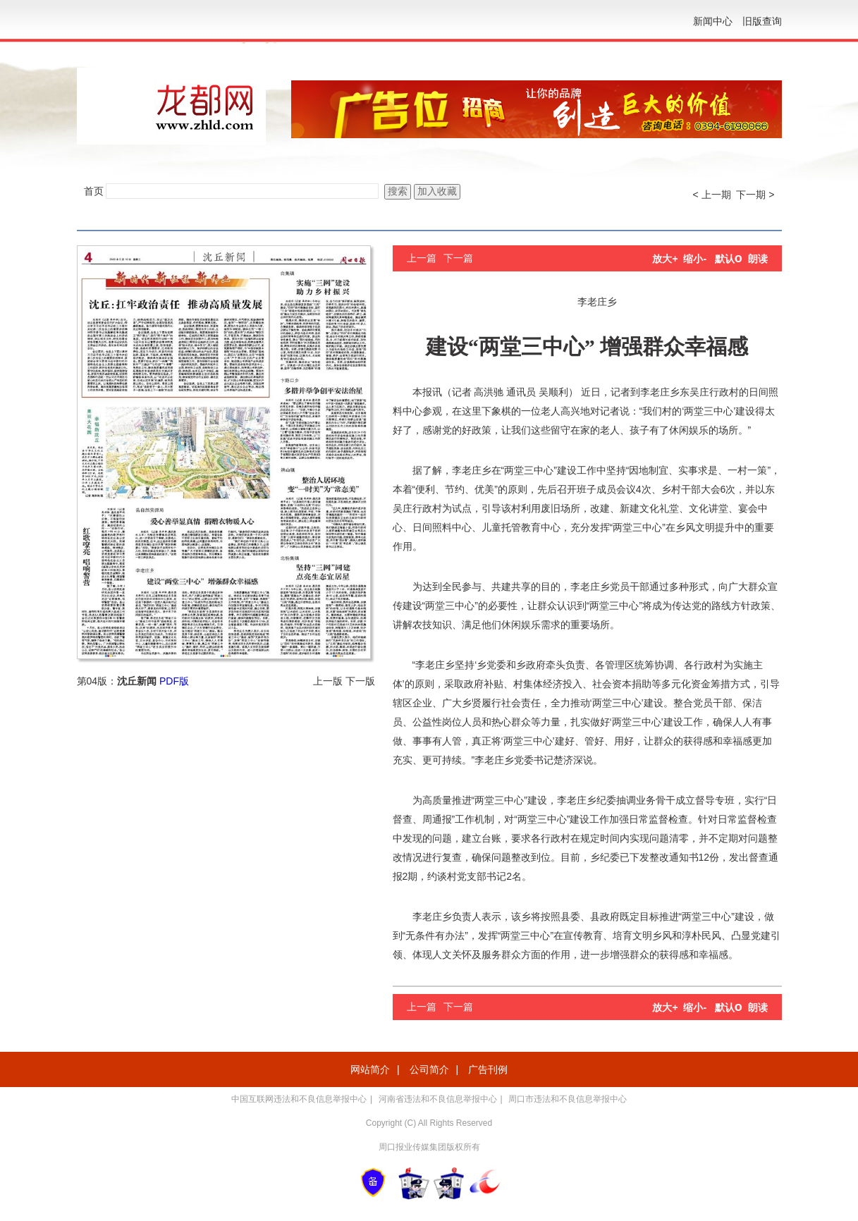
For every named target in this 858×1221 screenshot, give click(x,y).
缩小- (694, 258)
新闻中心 (713, 21)
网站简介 (370, 1069)
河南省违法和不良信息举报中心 (438, 1099)
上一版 (328, 681)
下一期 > (755, 194)
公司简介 (429, 1069)
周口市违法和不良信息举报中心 (567, 1099)
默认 (728, 258)
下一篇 (458, 258)
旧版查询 (762, 21)
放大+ (665, 258)
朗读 (758, 258)
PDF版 (174, 681)
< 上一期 (712, 194)
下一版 (360, 681)
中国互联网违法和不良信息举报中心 (299, 1099)
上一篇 (421, 258)
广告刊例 (488, 1069)
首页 (94, 191)
